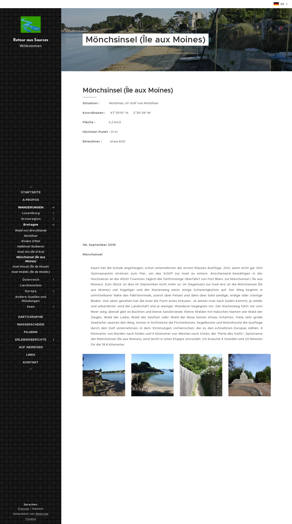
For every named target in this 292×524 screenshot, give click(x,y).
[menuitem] (30, 192)
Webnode (41, 514)
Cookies (30, 519)
